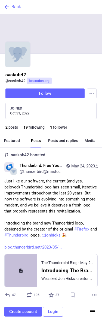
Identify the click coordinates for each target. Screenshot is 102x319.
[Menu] (92, 93)
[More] (94, 295)
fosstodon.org (39, 81)
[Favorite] (54, 295)
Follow (45, 93)
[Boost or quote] (33, 295)
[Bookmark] (72, 295)
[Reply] (10, 295)
